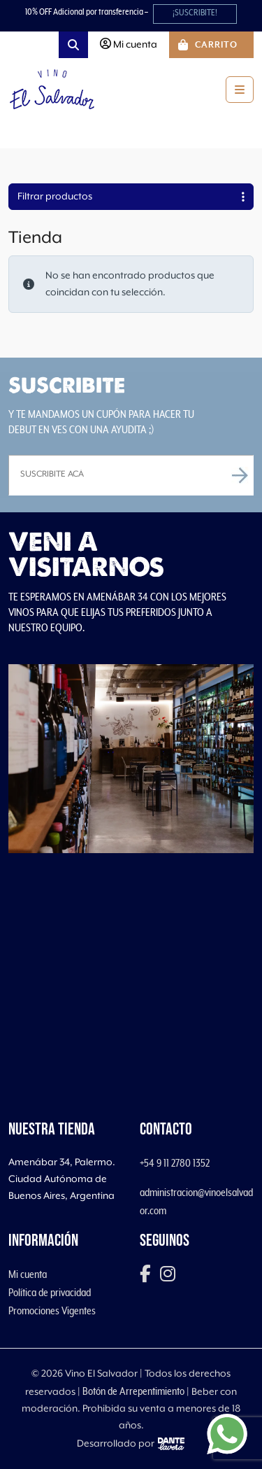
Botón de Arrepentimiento (133, 1391)
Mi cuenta (27, 1274)
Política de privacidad (49, 1292)
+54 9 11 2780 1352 (175, 1163)
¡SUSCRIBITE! (195, 13)
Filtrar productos (131, 196)
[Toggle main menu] (240, 89)
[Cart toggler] (211, 44)
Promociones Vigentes (52, 1311)
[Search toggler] (73, 44)
